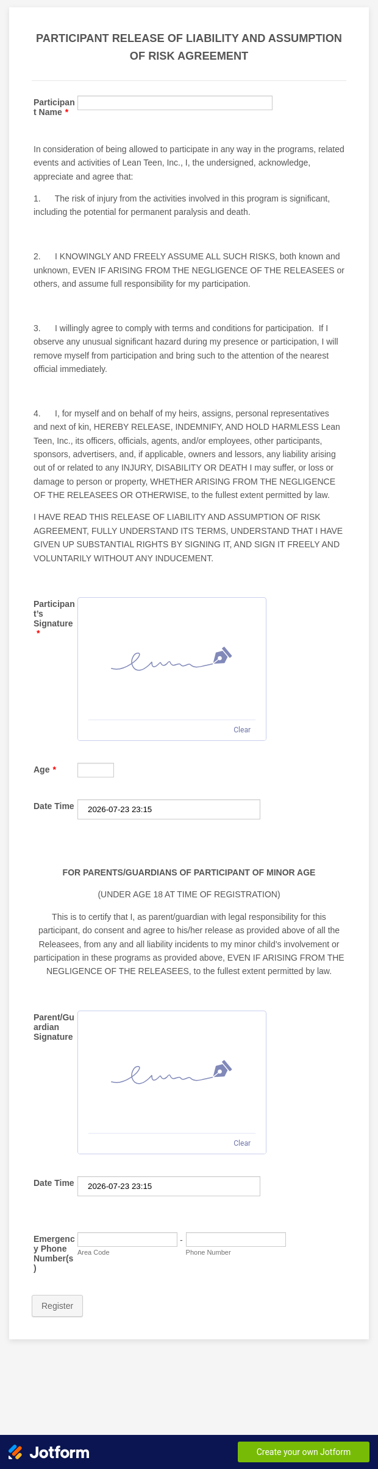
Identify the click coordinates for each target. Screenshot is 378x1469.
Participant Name (54, 107)
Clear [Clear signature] (242, 730)
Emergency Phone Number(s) (54, 1253)
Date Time (54, 806)
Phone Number (208, 1252)
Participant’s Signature (54, 618)
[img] (172, 659)
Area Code (93, 1252)
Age (45, 769)
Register (57, 1306)
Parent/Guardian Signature (54, 1027)
